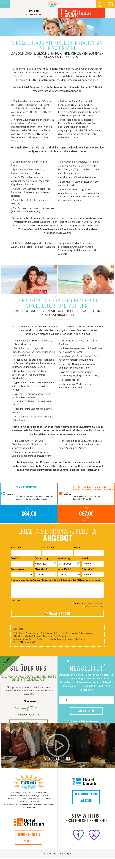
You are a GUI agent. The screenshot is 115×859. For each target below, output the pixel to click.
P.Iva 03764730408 (12, 805)
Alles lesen (29, 702)
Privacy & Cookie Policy (34, 805)
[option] (29, 504)
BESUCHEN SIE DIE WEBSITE (86, 798)
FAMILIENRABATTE (26, 488)
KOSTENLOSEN (78, 13)
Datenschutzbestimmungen (93, 604)
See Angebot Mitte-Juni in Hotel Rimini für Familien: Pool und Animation (93, 489)
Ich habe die (87, 722)
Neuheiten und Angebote (74, 683)
